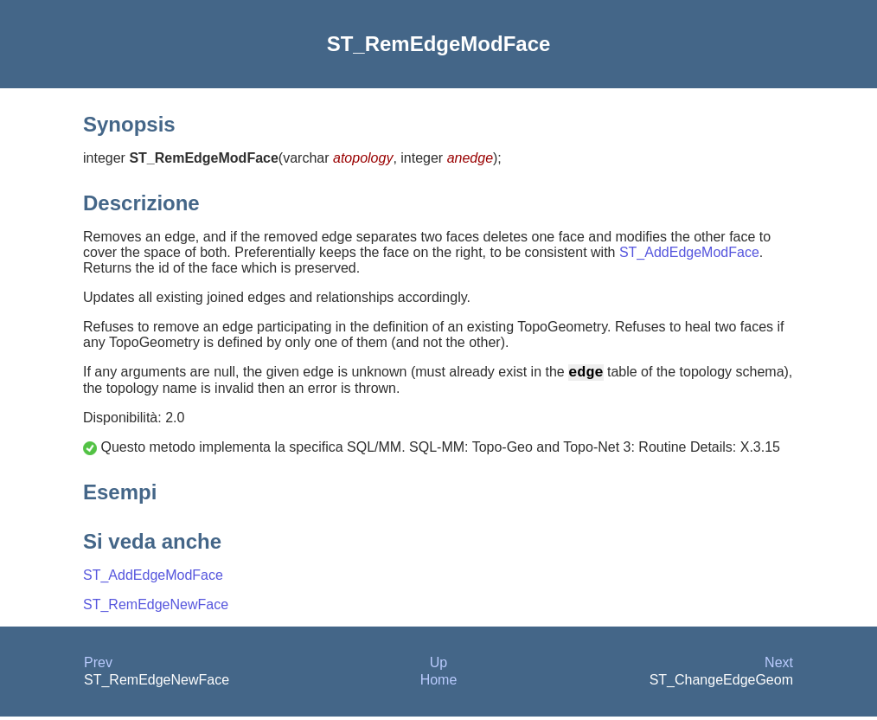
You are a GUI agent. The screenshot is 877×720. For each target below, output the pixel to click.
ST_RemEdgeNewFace (155, 608)
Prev (98, 666)
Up (438, 666)
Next (779, 666)
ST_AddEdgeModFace (689, 252)
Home (439, 683)
